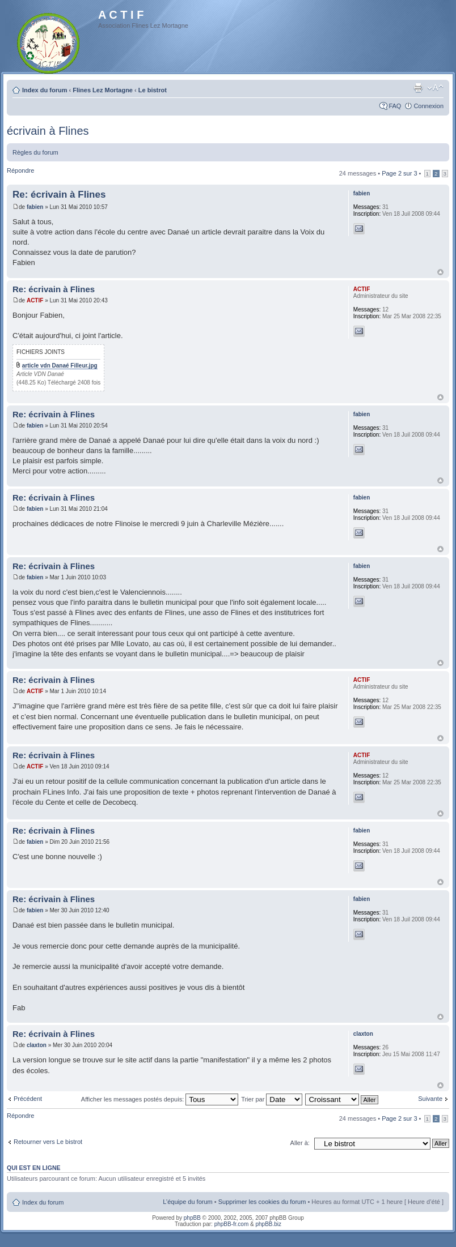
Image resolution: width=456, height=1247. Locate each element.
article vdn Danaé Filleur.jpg (60, 365)
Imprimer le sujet (418, 88)
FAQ (395, 106)
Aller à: (300, 1142)
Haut (440, 272)
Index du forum (44, 90)
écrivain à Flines (48, 131)
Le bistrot (152, 90)
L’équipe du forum (187, 1201)
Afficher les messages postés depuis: (159, 1099)
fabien (35, 207)
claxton (37, 1045)
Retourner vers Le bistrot (48, 1141)
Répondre (20, 170)
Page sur (399, 173)
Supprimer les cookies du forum (262, 1201)
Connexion (428, 106)
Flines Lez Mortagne (103, 90)
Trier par (271, 1099)
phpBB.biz (268, 1224)
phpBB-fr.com (231, 1224)
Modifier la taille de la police (435, 88)
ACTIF (35, 300)
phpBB (192, 1218)
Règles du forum (35, 152)
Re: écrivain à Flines (58, 194)
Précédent (28, 1098)
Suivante (430, 1098)
